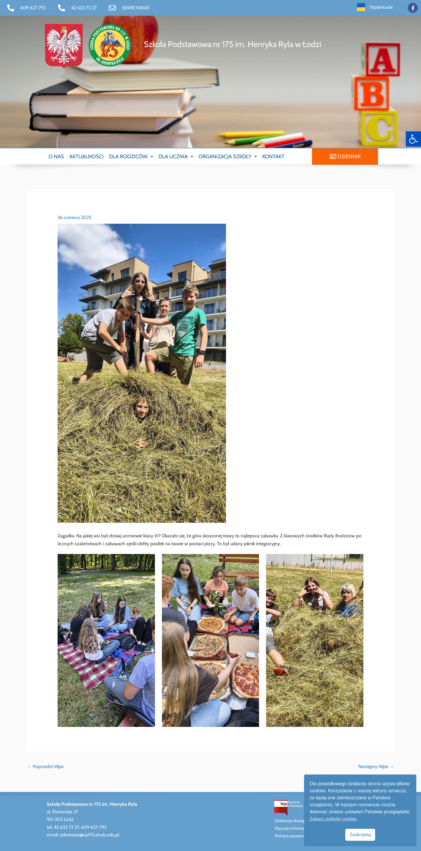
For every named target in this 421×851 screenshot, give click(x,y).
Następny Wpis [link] (376, 766)
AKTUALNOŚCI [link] (86, 156)
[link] (413, 139)
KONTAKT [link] (273, 156)
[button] (131, 156)
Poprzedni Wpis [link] (45, 766)
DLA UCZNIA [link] (175, 156)
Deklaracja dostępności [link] (295, 820)
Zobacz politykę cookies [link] (333, 819)
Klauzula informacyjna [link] (294, 828)
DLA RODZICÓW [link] (131, 156)
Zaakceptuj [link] (360, 834)
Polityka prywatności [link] (292, 835)
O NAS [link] (56, 156)
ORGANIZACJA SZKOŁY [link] (228, 156)
